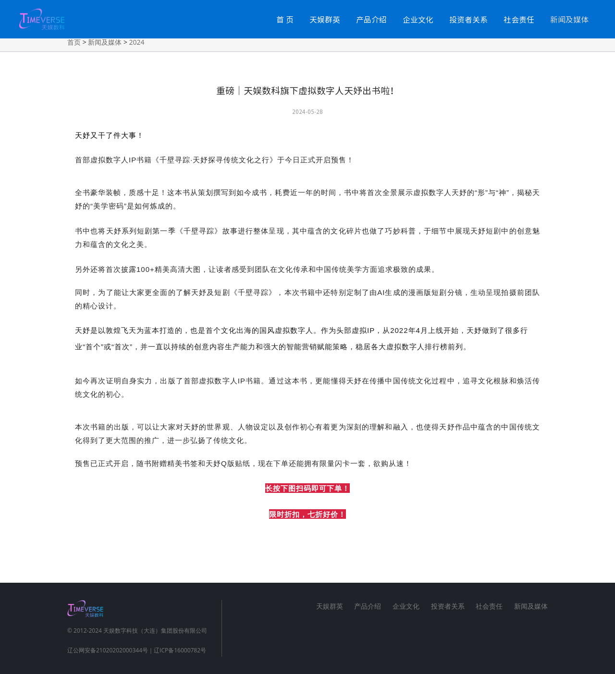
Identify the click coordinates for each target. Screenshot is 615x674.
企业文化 (418, 19)
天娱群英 (324, 19)
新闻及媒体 (569, 19)
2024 (137, 42)
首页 (74, 42)
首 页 (285, 19)
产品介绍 (371, 19)
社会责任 (519, 19)
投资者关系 (468, 19)
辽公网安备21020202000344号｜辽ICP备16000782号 (136, 650)
